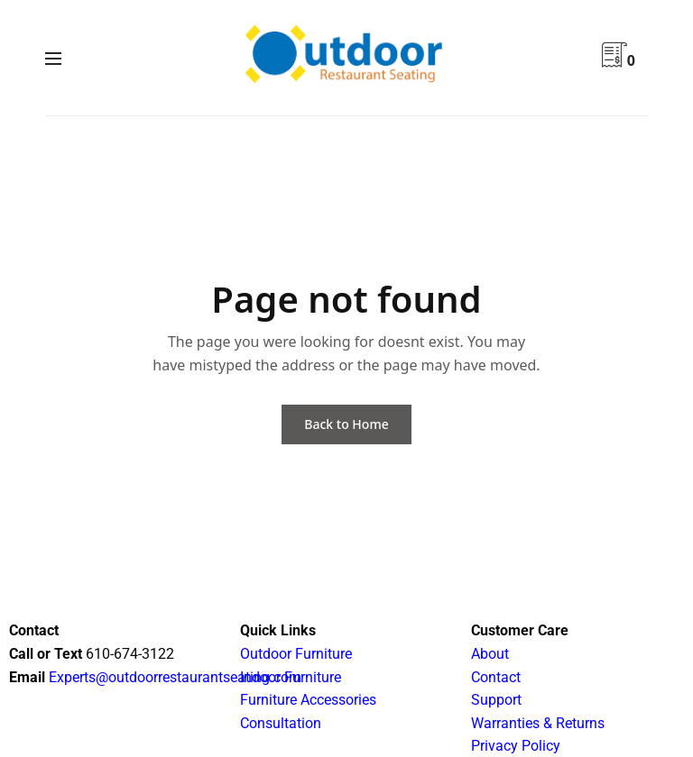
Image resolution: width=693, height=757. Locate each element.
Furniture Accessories (308, 699)
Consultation (280, 723)
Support (496, 699)
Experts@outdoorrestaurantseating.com (173, 677)
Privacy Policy (515, 745)
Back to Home (346, 424)
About (490, 653)
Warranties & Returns (538, 723)
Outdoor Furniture (296, 653)
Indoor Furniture (290, 677)
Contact (496, 677)
